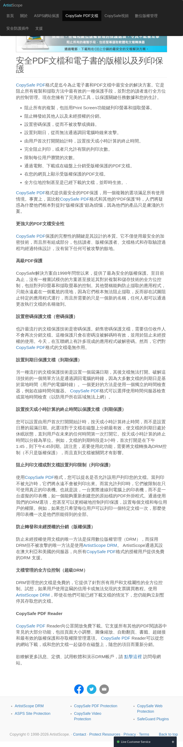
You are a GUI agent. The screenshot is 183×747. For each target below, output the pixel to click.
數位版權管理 (146, 16)
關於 (24, 16)
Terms (144, 734)
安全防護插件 (17, 28)
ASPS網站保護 (46, 16)
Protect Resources (104, 734)
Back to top (168, 734)
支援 (39, 28)
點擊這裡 (132, 656)
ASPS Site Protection (32, 713)
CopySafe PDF (30, 85)
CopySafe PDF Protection (95, 706)
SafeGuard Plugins (153, 719)
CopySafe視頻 (117, 16)
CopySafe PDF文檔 (81, 16)
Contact (79, 734)
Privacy (129, 734)
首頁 (10, 16)
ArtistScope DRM (100, 545)
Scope (12, 5)
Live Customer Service (135, 741)
